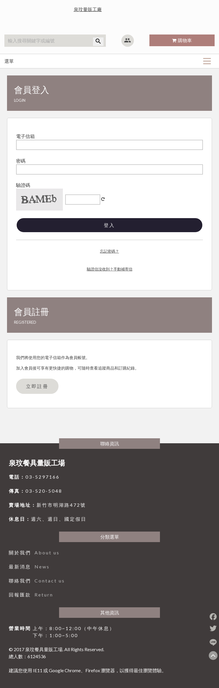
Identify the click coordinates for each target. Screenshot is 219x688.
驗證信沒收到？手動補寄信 (109, 269)
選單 (107, 61)
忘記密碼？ (109, 251)
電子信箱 (25, 136)
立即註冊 (37, 386)
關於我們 (34, 552)
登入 (109, 225)
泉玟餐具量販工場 (37, 462)
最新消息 (29, 566)
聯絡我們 (37, 580)
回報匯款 (31, 594)
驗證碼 (23, 185)
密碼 (20, 160)
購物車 (185, 40)
